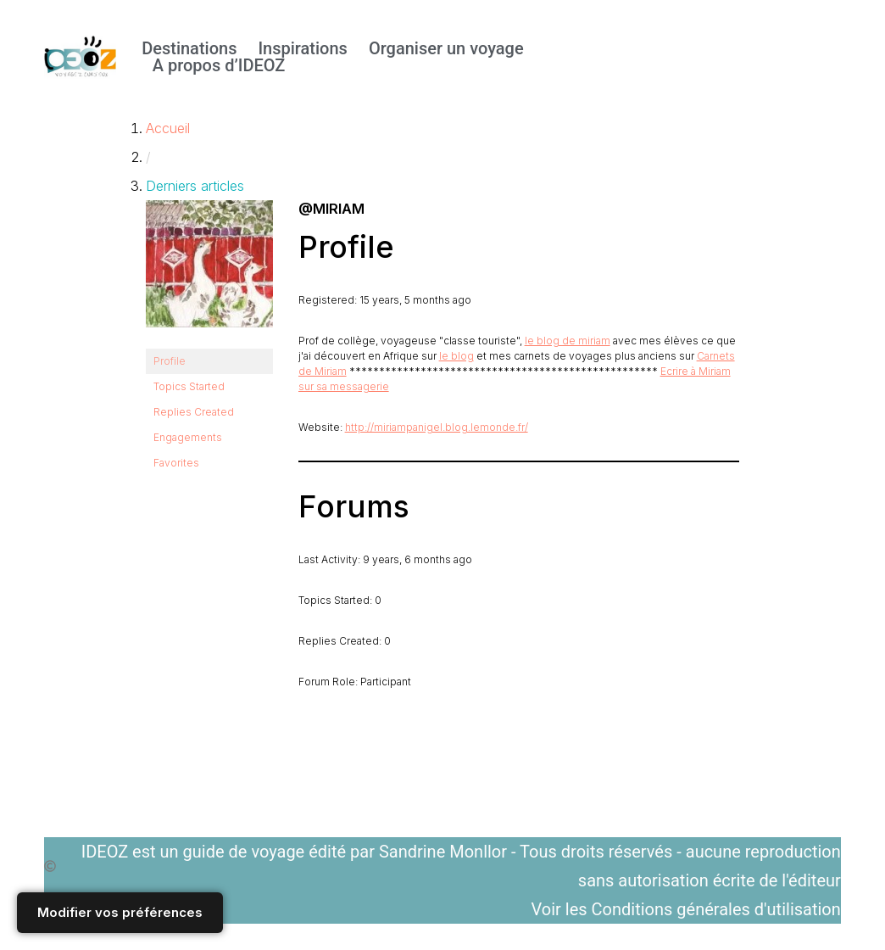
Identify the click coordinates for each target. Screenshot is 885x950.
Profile (169, 361)
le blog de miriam (567, 340)
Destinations (189, 48)
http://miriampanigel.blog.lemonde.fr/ (436, 427)
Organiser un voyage (446, 48)
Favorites (176, 462)
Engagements (187, 437)
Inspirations (302, 48)
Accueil (168, 128)
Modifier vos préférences (120, 912)
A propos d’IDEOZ (219, 65)
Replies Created (193, 411)
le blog (456, 355)
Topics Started (189, 386)
